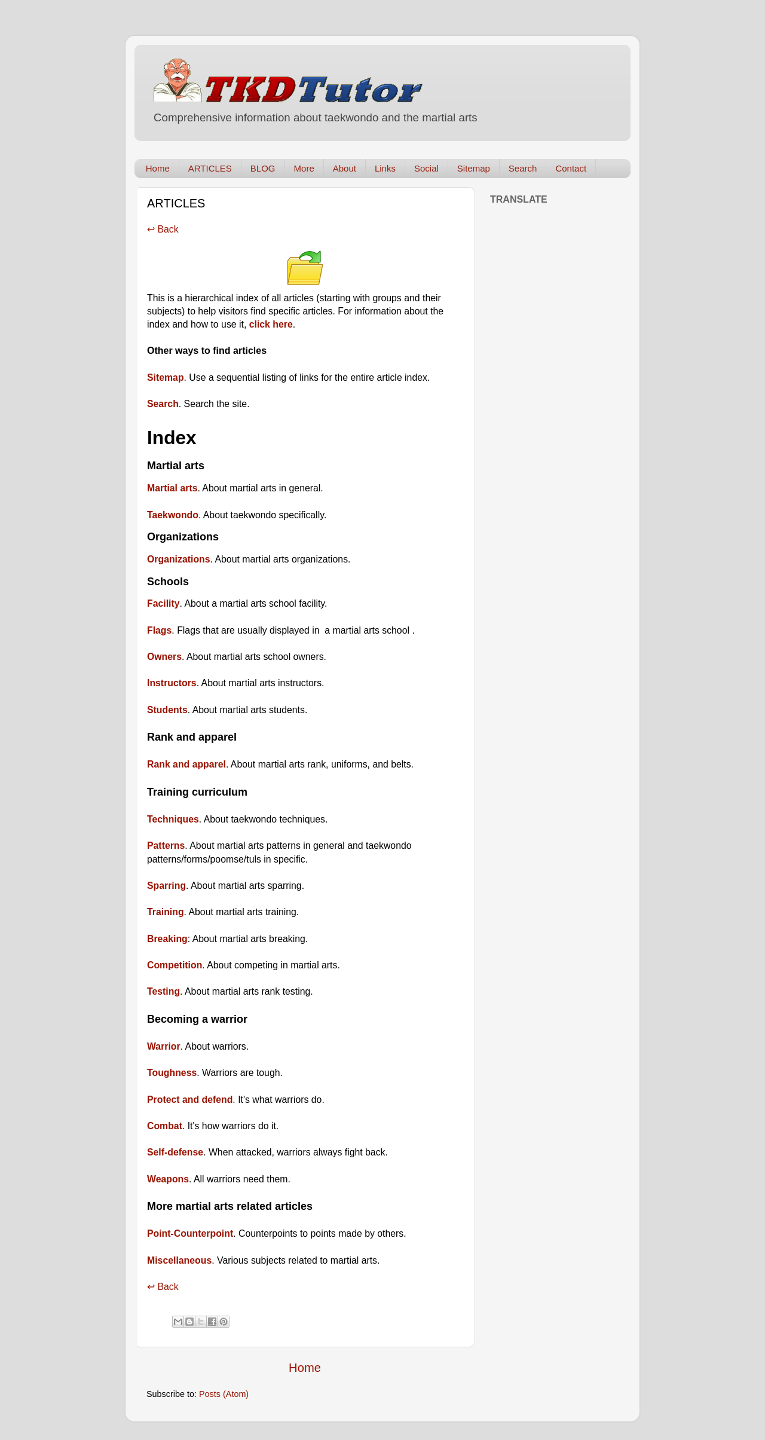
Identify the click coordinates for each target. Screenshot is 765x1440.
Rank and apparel (186, 764)
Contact (570, 168)
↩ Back (163, 229)
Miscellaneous (179, 1260)
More (304, 168)
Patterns (166, 845)
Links (385, 168)
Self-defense (175, 1152)
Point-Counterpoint (190, 1233)
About (344, 168)
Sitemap (473, 168)
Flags (159, 630)
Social (426, 168)
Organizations (178, 559)
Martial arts (172, 488)
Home (158, 168)
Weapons (168, 1179)
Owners (164, 657)
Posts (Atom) (224, 1394)
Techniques (173, 819)
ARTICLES (210, 168)
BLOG (263, 168)
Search (523, 168)
